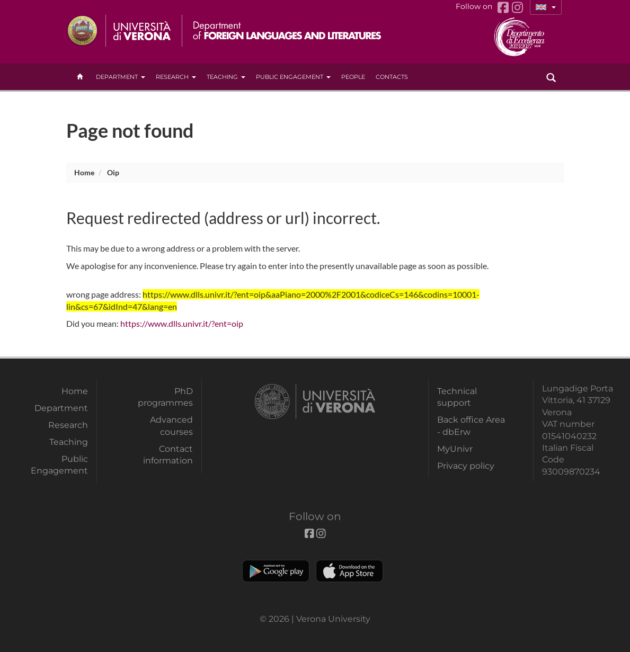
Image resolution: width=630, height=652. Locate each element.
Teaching (226, 77)
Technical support (457, 397)
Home (84, 172)
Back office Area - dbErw (471, 425)
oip (113, 172)
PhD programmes (165, 397)
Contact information (168, 455)
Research (176, 77)
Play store (276, 571)
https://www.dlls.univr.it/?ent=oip (181, 323)
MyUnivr (455, 449)
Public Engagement (293, 77)
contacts (392, 77)
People (353, 77)
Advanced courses (171, 425)
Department (120, 77)
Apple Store (349, 571)
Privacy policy (465, 466)
